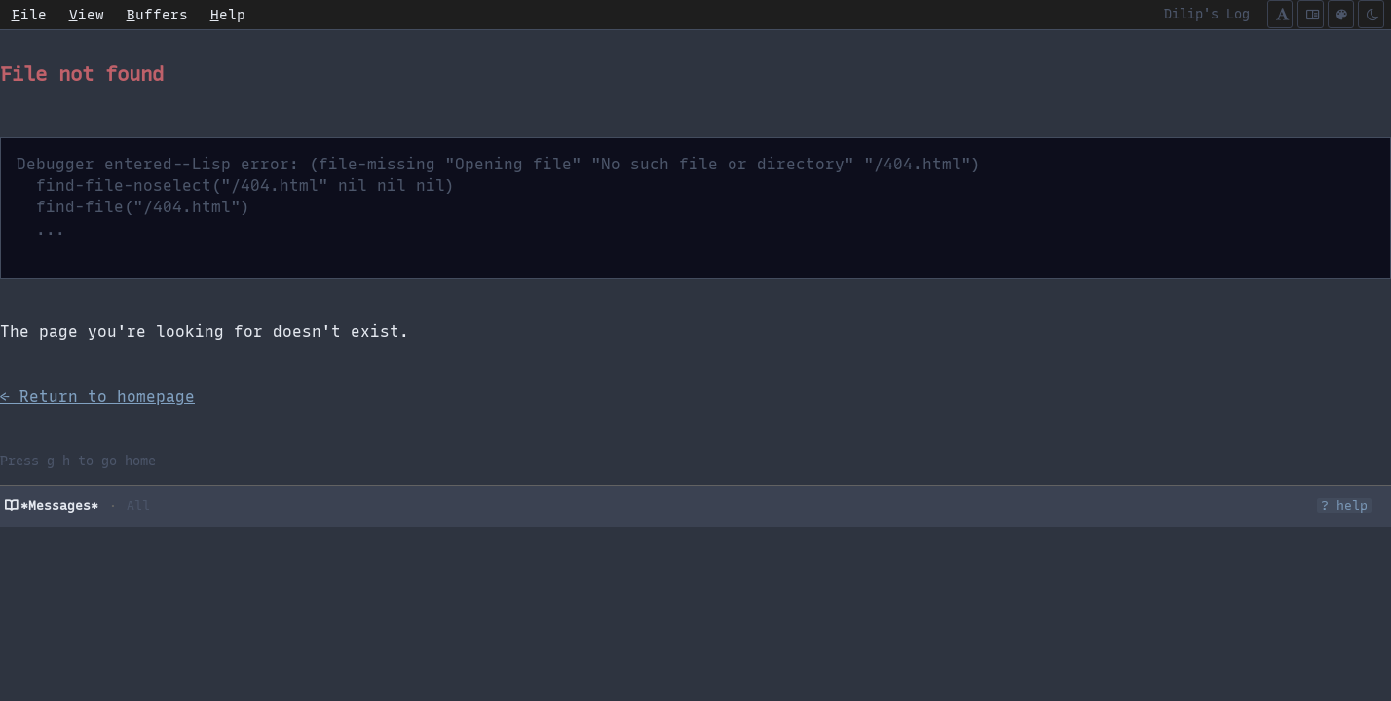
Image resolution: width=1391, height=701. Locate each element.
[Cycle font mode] (1280, 14)
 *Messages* (51, 505)
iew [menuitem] (86, 14)
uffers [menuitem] (157, 14)
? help (1344, 505)
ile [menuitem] (29, 14)
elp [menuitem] (227, 14)
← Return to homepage (97, 396)
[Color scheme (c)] (1341, 14)
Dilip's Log (1207, 13)
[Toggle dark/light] (1371, 14)
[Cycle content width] (1310, 14)
